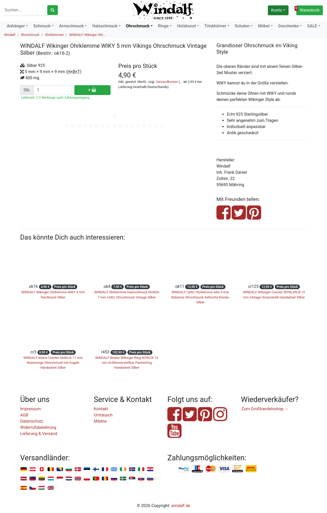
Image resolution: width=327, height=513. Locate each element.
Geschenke (288, 25)
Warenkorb (308, 9)
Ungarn (41, 488)
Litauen (41, 479)
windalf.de (180, 505)
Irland (123, 469)
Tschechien (32, 488)
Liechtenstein (32, 479)
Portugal (96, 479)
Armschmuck (71, 25)
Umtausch (103, 415)
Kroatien (150, 469)
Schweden (123, 479)
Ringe (163, 25)
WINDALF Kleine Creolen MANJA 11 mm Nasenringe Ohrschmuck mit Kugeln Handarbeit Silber (53, 362)
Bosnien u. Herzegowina (60, 469)
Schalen (242, 25)
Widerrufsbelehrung (38, 427)
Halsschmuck (105, 25)
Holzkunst (186, 25)
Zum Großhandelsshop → (265, 408)
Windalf (9, 35)
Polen (87, 479)
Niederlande (69, 479)
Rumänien (105, 479)
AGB (24, 415)
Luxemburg (51, 479)
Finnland (96, 469)
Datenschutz (31, 421)
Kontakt (101, 408)
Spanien (23, 488)
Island (132, 469)
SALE (312, 25)
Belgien (51, 469)
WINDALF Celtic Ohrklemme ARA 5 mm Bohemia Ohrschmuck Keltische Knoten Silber (200, 297)
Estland (87, 469)
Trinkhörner (215, 25)
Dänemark (78, 469)
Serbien (132, 479)
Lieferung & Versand (38, 433)
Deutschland (23, 469)
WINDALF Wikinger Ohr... (87, 35)
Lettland (23, 479)
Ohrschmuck (138, 25)
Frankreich (105, 469)
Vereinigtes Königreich (51, 488)
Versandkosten (167, 82)
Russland (114, 479)
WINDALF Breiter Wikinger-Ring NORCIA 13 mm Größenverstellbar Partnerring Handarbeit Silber (126, 362)
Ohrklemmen (54, 35)
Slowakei (141, 479)
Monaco (60, 479)
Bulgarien (69, 469)
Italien (141, 469)
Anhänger (16, 25)
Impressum (30, 408)
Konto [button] (276, 10)
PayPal (184, 468)
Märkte (100, 421)
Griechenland (114, 469)
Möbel (264, 25)
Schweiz (41, 469)
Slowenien (150, 479)
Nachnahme (251, 468)
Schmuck (42, 25)
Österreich (32, 469)
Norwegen (78, 479)
